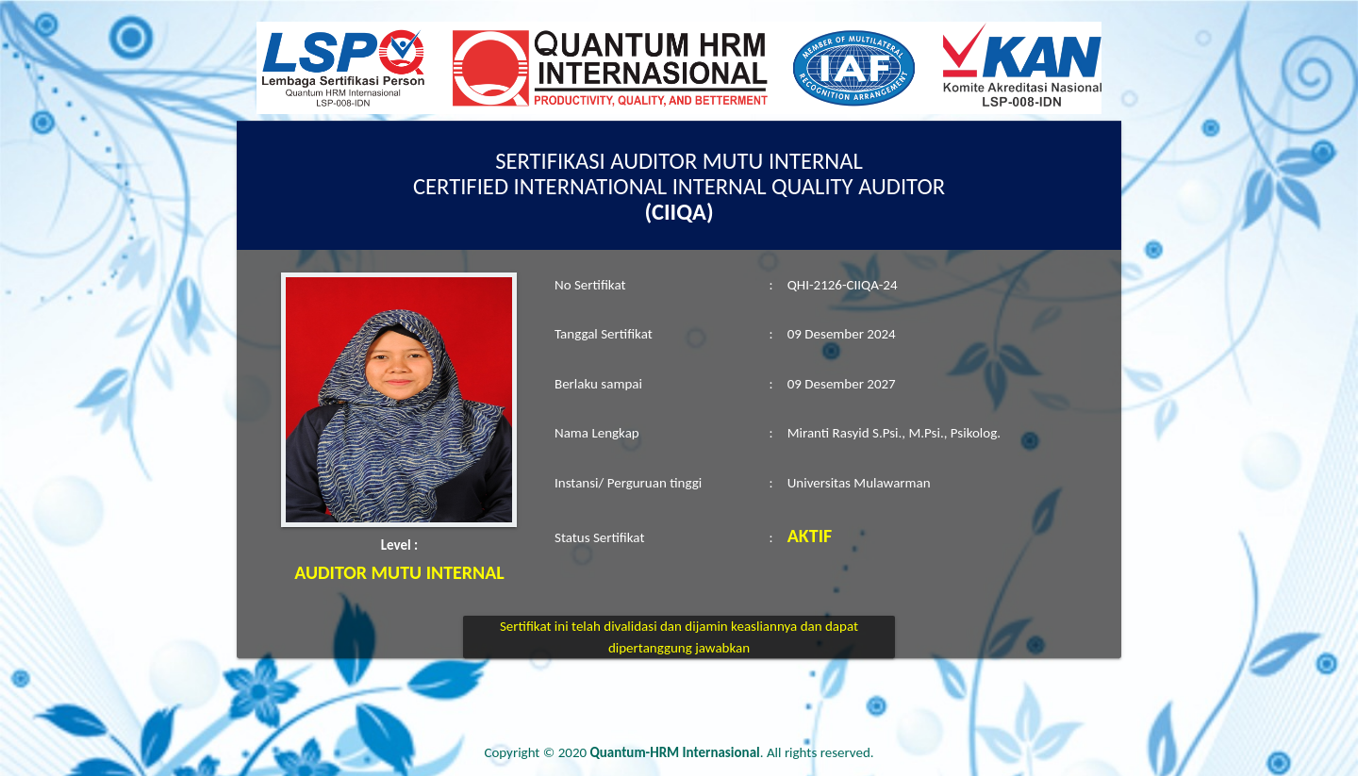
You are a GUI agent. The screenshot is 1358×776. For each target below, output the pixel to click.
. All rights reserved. (732, 752)
